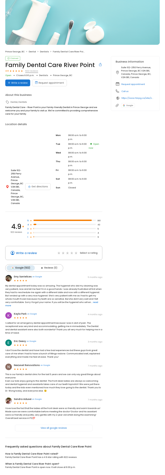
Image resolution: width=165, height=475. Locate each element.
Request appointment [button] (133, 84)
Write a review (26, 253)
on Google (37, 276)
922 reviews (31, 70)
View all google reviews (54, 427)
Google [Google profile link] (128, 105)
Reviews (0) (47, 267)
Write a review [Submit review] (18, 82)
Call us (125, 91)
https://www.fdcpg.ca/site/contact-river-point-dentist (138, 98)
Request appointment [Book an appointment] (49, 82)
